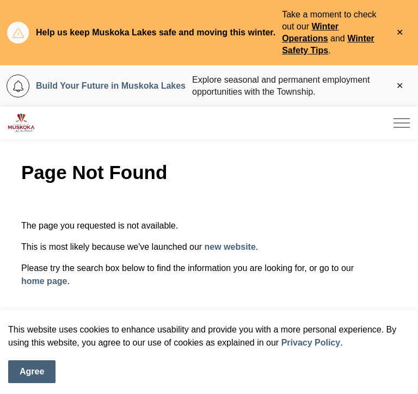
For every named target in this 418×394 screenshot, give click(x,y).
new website (230, 246)
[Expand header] (401, 123)
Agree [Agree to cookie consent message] (32, 372)
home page (44, 281)
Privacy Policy (311, 342)
